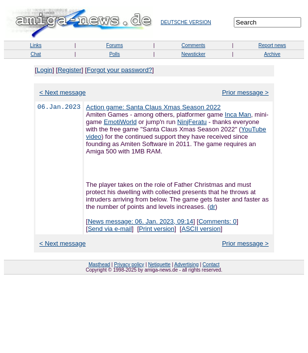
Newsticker (193, 54)
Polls (114, 54)
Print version (156, 228)
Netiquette (159, 264)
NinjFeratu (192, 122)
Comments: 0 (217, 221)
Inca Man (238, 114)
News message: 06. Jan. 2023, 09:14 (141, 221)
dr (213, 206)
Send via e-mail (110, 228)
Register (69, 70)
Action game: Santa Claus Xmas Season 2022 (153, 107)
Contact (210, 264)
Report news (272, 45)
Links (35, 45)
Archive (272, 54)
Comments (193, 45)
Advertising (186, 264)
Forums (114, 45)
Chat (35, 54)
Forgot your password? (119, 70)
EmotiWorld (120, 122)
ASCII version (200, 228)
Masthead (99, 264)
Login (45, 70)
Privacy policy (129, 264)
